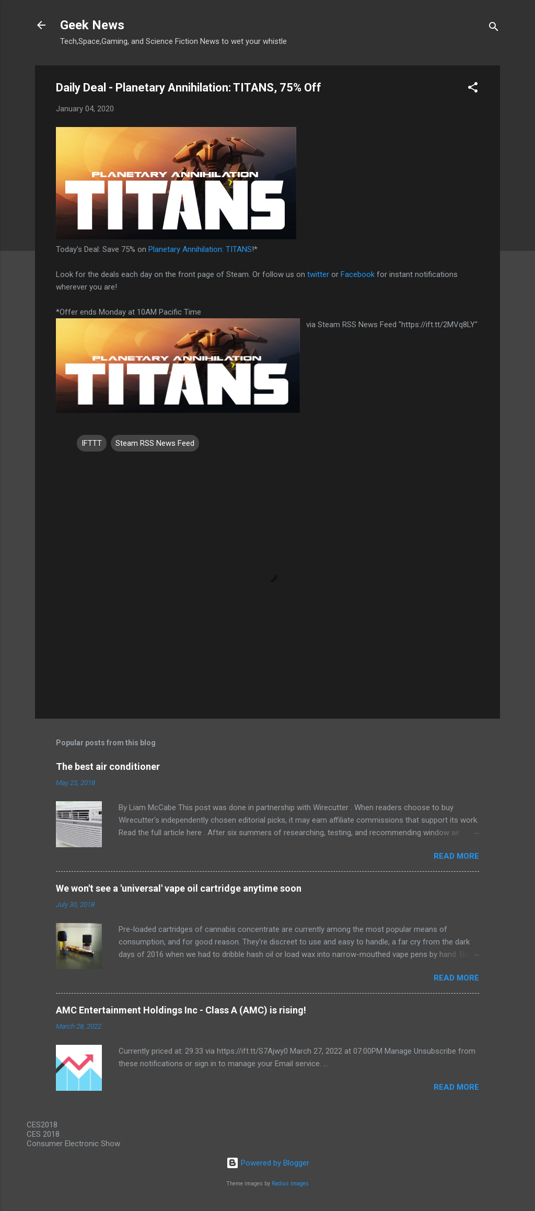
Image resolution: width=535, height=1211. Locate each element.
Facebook (358, 274)
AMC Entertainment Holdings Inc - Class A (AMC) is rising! (181, 1010)
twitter (318, 274)
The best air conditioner (108, 766)
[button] (473, 89)
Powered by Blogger (267, 1163)
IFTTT (92, 443)
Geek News (92, 25)
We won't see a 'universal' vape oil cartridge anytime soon (178, 888)
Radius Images (290, 1183)
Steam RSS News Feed (154, 443)
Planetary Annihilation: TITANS (200, 249)
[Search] (493, 28)
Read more (456, 856)
